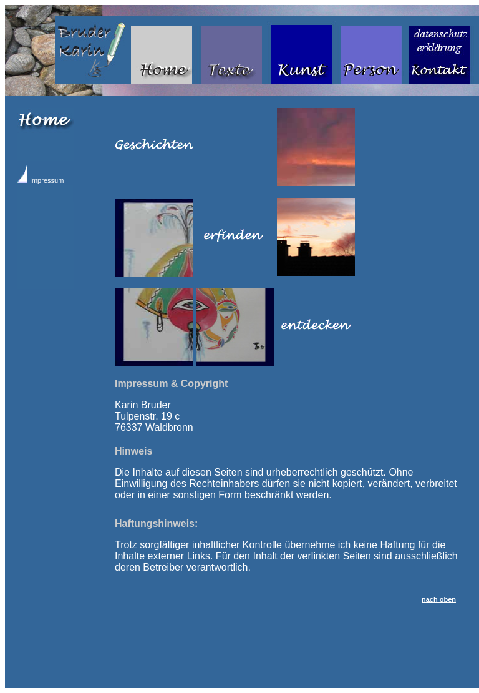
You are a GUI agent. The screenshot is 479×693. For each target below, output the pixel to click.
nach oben (439, 599)
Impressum (47, 180)
